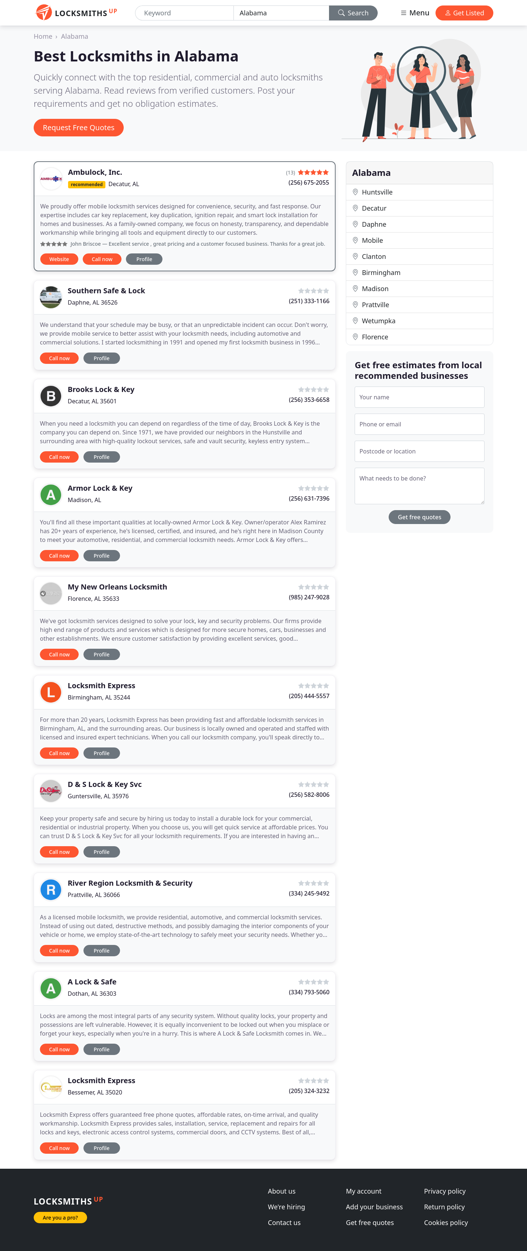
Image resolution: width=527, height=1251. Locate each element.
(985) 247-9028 (309, 597)
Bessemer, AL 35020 (95, 1092)
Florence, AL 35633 (93, 599)
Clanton (369, 256)
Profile (144, 259)
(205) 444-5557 (309, 696)
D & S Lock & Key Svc (105, 784)
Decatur (369, 208)
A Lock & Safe (92, 982)
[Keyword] (184, 12)
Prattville (370, 304)
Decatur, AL (123, 184)
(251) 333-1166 (309, 301)
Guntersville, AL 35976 (98, 796)
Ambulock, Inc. (95, 172)
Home (43, 36)
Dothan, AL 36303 (92, 994)
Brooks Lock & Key (101, 389)
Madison (370, 288)
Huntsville (372, 192)
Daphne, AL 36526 (92, 302)
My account (363, 1191)
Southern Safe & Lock (106, 290)
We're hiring (286, 1206)
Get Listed (464, 12)
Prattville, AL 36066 (94, 895)
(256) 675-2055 (309, 182)
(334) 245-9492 (309, 893)
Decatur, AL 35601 (92, 401)
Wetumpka (373, 320)
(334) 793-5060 (309, 992)
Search (353, 12)
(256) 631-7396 (309, 498)
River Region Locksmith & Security (130, 883)
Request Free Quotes (79, 127)
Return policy (444, 1206)
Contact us (284, 1222)
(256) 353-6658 (309, 400)
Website (59, 259)
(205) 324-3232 (309, 1091)
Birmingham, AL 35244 (99, 697)
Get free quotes (419, 517)
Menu (414, 13)
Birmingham (376, 272)
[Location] (281, 12)
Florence (370, 336)
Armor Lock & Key (100, 488)
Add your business (374, 1206)
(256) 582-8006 (309, 795)
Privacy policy (445, 1191)
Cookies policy (446, 1222)
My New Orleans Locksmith (117, 587)
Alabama (74, 36)
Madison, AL (84, 500)
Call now (102, 259)
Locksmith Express (101, 685)
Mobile (367, 240)
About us (282, 1191)
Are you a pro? (60, 1217)
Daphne (369, 224)
